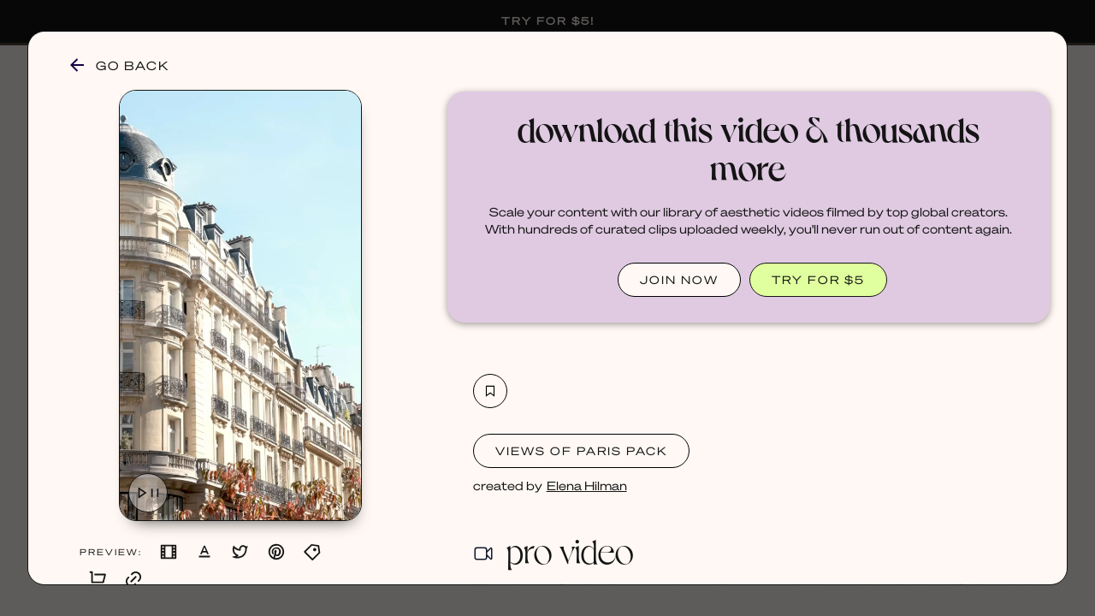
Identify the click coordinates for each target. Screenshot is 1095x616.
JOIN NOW (679, 279)
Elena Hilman (587, 485)
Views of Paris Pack (581, 450)
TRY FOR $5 (818, 279)
